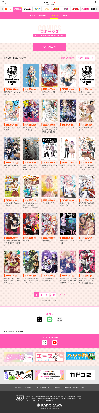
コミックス (54, 15)
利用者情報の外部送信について (74, 387)
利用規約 (28, 387)
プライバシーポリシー (42, 387)
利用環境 (57, 387)
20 (54, 295)
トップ (32, 15)
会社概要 (18, 387)
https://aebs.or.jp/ (49, 400)
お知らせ (66, 15)
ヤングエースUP (11, 331)
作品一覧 (42, 15)
